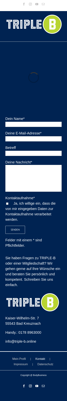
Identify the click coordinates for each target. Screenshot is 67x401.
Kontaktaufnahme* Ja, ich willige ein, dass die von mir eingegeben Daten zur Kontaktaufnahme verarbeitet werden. (30, 208)
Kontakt (40, 358)
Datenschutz (45, 364)
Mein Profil (19, 358)
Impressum (21, 364)
